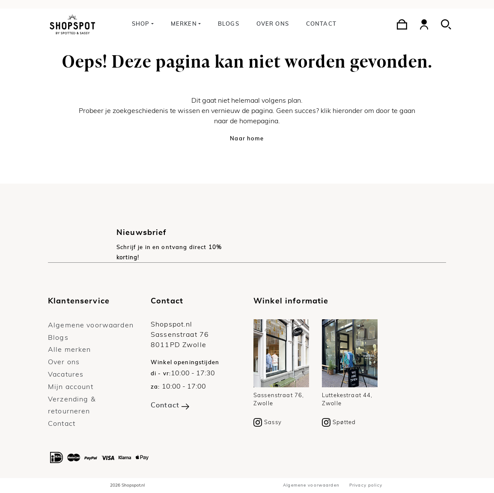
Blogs (228, 24)
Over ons (272, 24)
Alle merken (69, 349)
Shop (141, 24)
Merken (184, 24)
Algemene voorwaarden (91, 325)
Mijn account (70, 386)
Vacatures (65, 374)
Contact (321, 24)
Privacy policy (365, 485)
